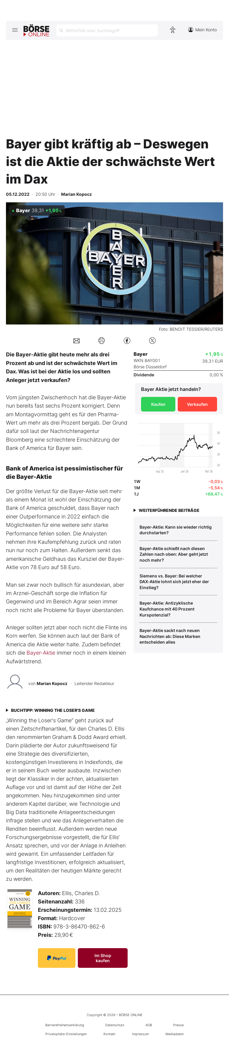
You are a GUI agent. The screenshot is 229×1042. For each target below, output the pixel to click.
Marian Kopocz (52, 683)
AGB (149, 1025)
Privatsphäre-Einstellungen (66, 1034)
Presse (178, 1025)
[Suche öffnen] (107, 30)
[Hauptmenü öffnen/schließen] (15, 30)
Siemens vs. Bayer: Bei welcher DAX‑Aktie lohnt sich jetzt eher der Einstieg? (174, 581)
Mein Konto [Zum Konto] (202, 29)
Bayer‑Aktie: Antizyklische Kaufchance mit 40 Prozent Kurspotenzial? (167, 608)
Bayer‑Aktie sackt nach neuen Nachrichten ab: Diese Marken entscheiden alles (170, 636)
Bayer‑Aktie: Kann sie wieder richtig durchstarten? (176, 529)
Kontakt (109, 1034)
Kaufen (158, 404)
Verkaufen (197, 404)
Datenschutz (114, 1025)
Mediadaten (174, 1034)
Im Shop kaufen (103, 958)
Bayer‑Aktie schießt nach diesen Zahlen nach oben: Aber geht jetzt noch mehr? (174, 554)
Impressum (140, 1034)
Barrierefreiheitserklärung (64, 1025)
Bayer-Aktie (41, 653)
